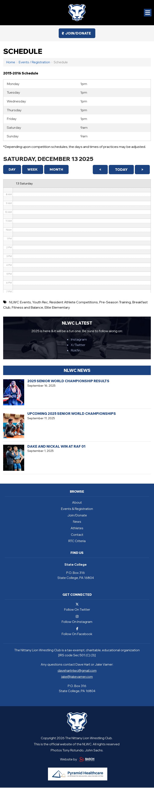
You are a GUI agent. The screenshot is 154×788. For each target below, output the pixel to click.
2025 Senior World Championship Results (68, 381)
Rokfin (75, 351)
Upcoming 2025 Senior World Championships (71, 414)
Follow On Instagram (77, 619)
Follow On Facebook (77, 631)
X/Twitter (78, 345)
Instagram (79, 340)
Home (10, 62)
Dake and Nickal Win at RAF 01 (56, 447)
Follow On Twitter (77, 607)
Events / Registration (34, 62)
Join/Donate (78, 33)
